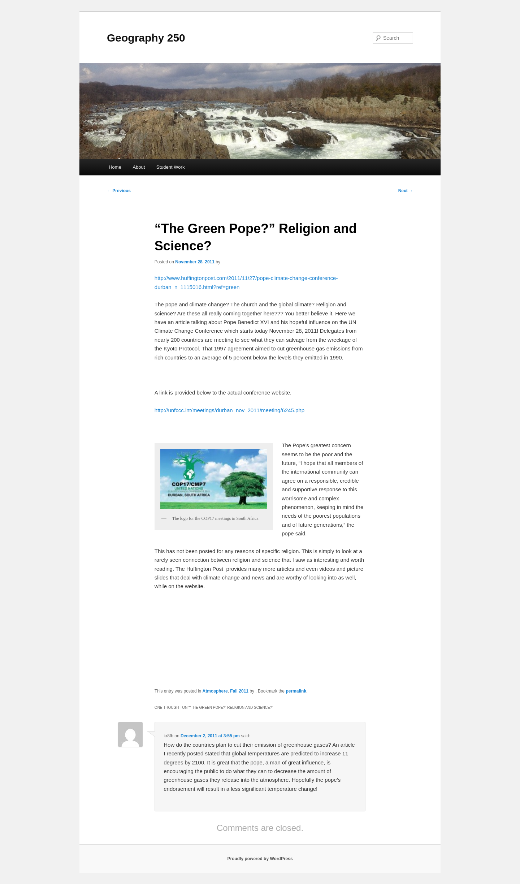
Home (115, 167)
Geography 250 (146, 38)
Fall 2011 (239, 691)
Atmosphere (215, 691)
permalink (296, 691)
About (139, 167)
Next (405, 190)
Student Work (170, 167)
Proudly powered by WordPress (259, 858)
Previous (119, 190)
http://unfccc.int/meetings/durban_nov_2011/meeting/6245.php (229, 410)
